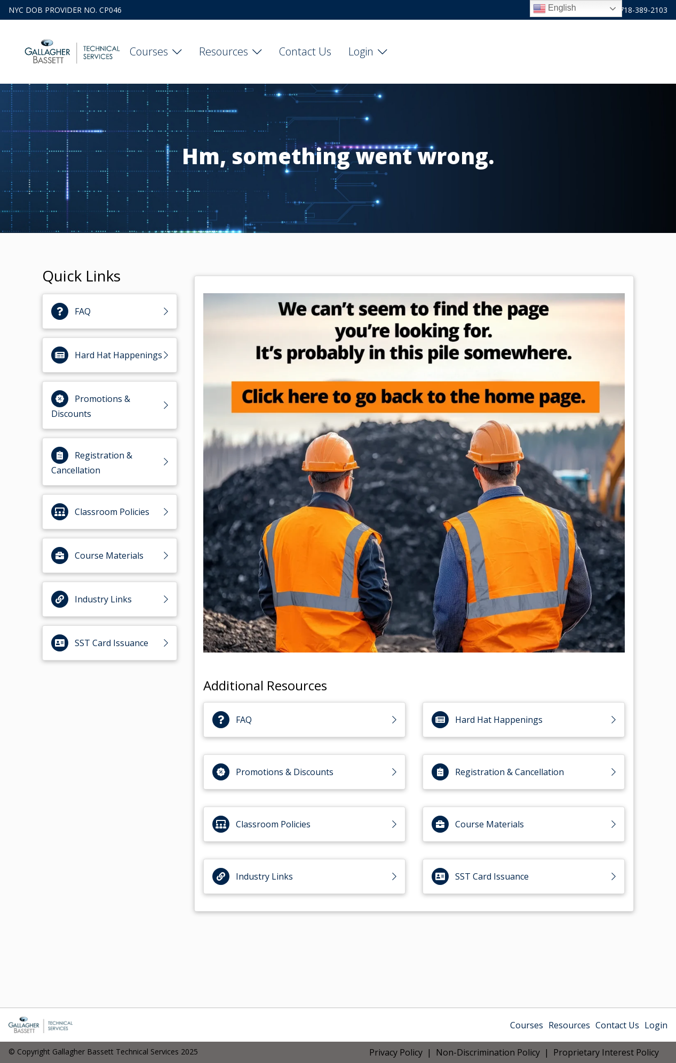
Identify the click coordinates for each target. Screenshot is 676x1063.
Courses (149, 51)
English (554, 8)
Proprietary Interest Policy (606, 1052)
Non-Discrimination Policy (488, 1052)
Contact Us (305, 51)
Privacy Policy (396, 1052)
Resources (223, 51)
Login (360, 51)
